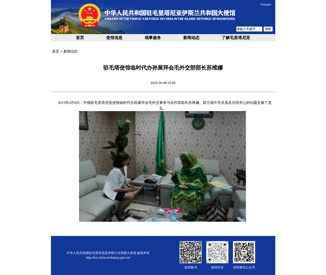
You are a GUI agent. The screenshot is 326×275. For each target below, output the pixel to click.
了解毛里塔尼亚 (236, 37)
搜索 (268, 28)
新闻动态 (191, 37)
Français (266, 4)
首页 (80, 37)
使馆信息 (114, 37)
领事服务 (153, 37)
